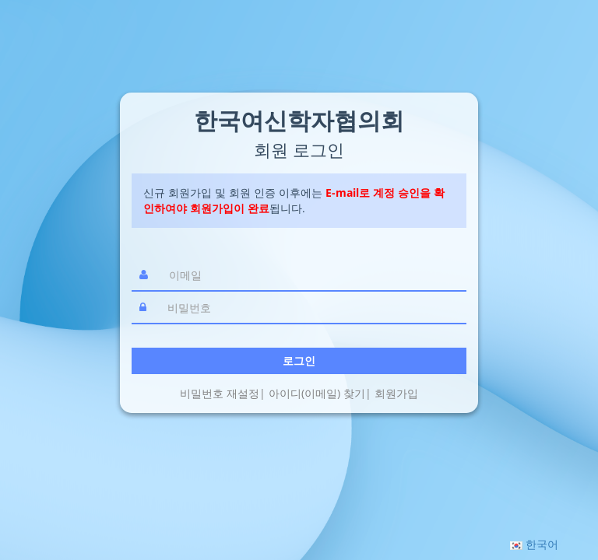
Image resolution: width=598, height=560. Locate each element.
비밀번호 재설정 (219, 393)
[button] (534, 544)
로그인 (299, 360)
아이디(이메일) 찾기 (317, 393)
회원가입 (396, 393)
